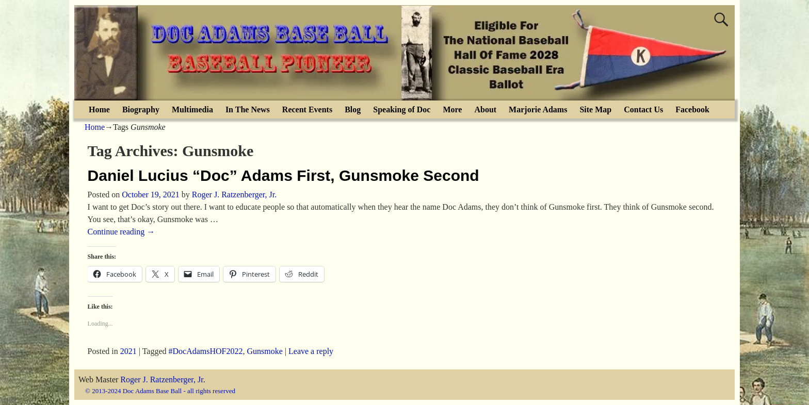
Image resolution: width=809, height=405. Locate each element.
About (485, 109)
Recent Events (307, 109)
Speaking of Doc (401, 109)
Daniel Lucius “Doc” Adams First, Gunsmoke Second (283, 175)
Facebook (692, 109)
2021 (128, 351)
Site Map (595, 109)
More (452, 109)
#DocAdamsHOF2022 (206, 351)
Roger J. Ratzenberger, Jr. (162, 379)
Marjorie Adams (538, 109)
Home (99, 109)
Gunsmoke (265, 351)
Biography (140, 109)
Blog (353, 109)
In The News (247, 109)
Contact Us (643, 109)
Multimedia (192, 109)
